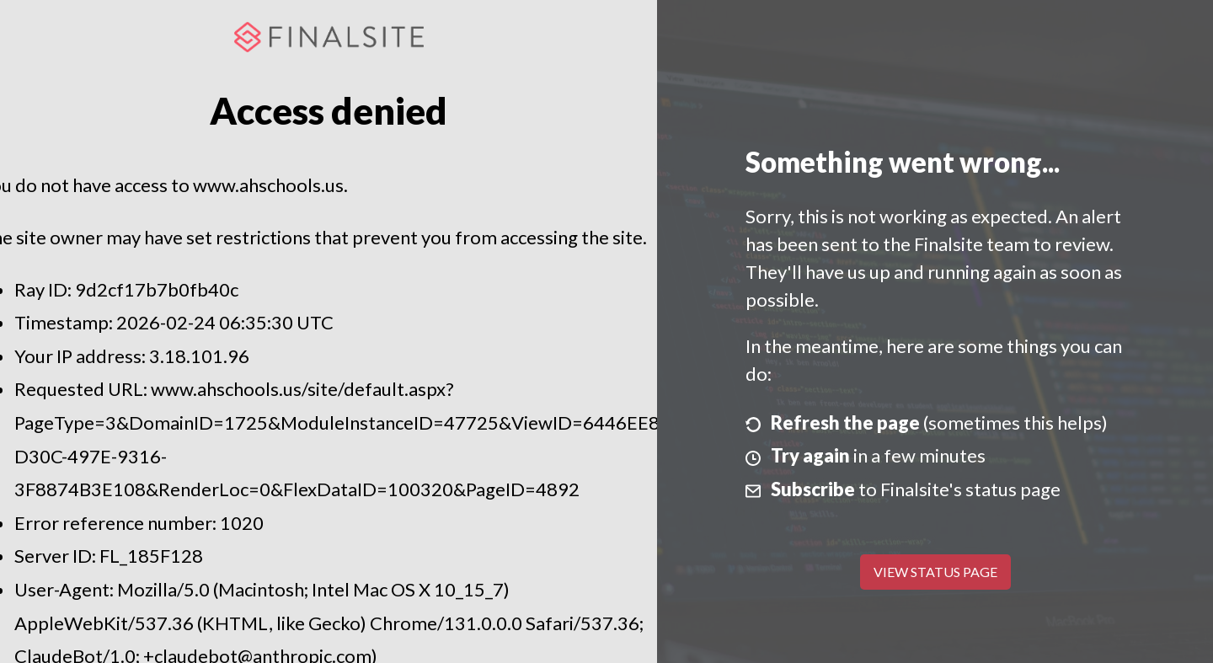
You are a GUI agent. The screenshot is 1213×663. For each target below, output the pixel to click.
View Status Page (935, 572)
